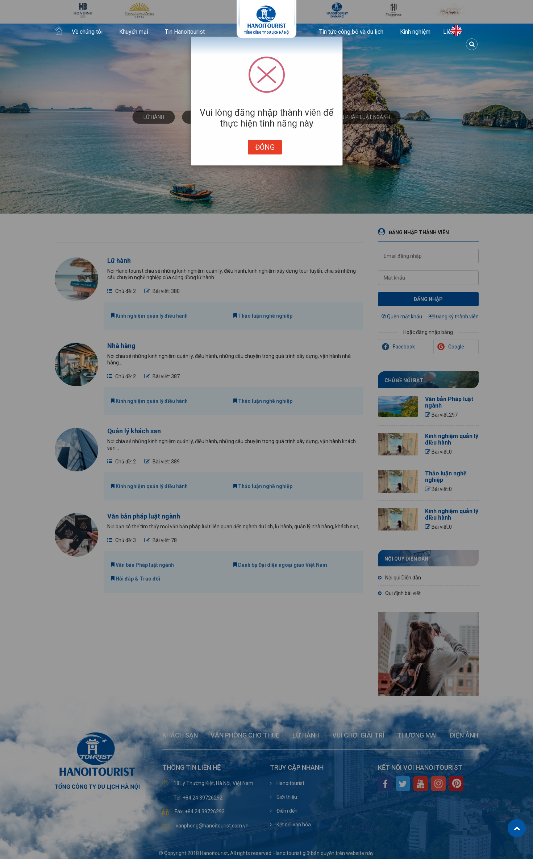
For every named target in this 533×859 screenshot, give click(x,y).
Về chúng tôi (87, 32)
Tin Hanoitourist (185, 32)
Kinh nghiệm (415, 32)
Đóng (265, 147)
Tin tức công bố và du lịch (351, 32)
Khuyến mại (133, 32)
